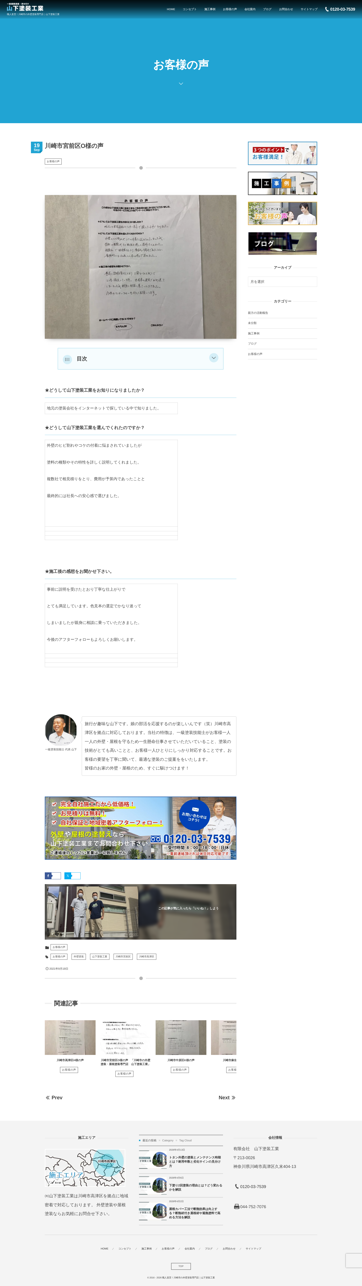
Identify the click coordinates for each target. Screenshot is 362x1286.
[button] (213, 358)
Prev (54, 1097)
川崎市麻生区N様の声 (236, 1060)
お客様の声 (53, 161)
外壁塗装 (79, 956)
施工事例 (253, 333)
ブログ (252, 343)
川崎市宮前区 (123, 956)
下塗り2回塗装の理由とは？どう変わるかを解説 (195, 1187)
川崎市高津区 (146, 956)
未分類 (252, 323)
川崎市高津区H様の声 (70, 1060)
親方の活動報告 (258, 313)
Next (227, 1097)
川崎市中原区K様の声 (181, 1060)
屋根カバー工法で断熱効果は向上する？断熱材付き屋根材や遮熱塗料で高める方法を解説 (194, 1213)
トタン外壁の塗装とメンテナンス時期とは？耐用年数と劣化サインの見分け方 (195, 1161)
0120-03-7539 (253, 1186)
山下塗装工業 (99, 956)
